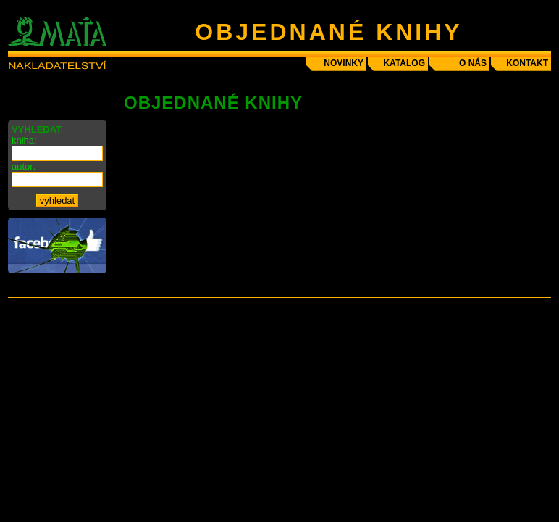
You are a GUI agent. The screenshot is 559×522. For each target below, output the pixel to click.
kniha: (24, 140)
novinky (343, 63)
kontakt (527, 63)
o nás (473, 63)
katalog (404, 63)
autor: (23, 166)
